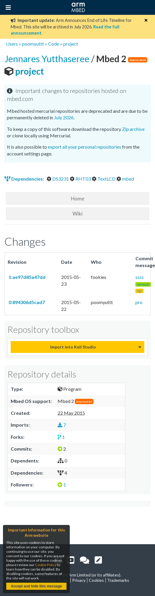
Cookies (96, 580)
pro (139, 302)
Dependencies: (24, 178)
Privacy (79, 580)
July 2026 (64, 117)
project (70, 43)
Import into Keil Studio (73, 346)
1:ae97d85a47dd (26, 277)
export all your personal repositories (84, 147)
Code (53, 43)
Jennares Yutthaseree (47, 58)
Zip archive (133, 129)
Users (12, 43)
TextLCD (104, 178)
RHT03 (81, 178)
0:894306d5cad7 (26, 302)
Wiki (77, 214)
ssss (143, 283)
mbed (125, 178)
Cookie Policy (45, 565)
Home (77, 198)
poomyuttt (33, 43)
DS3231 (58, 178)
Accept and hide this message (36, 586)
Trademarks (118, 580)
